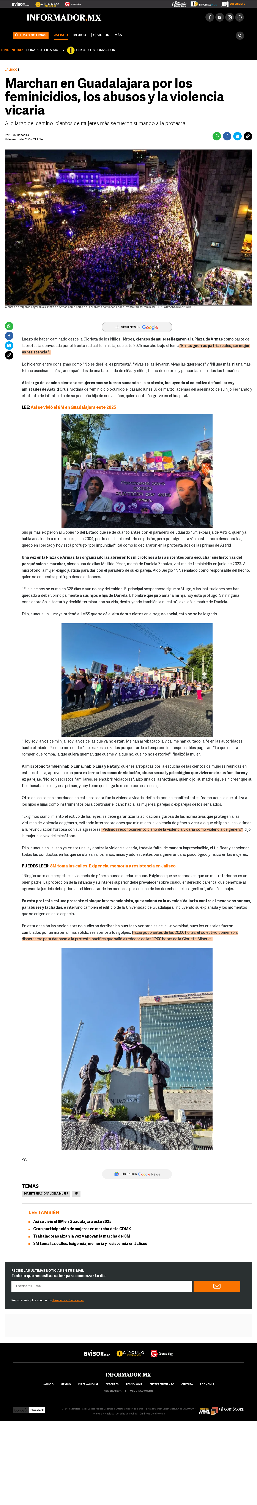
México (79, 35)
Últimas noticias (30, 35)
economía (207, 1384)
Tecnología (134, 1384)
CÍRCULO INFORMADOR (95, 50)
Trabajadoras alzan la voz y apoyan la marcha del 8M (81, 1237)
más (121, 35)
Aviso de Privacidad (103, 1414)
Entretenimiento (162, 1384)
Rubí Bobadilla (20, 135)
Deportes (112, 1384)
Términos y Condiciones (68, 1300)
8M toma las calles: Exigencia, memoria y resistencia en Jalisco (113, 866)
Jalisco (61, 35)
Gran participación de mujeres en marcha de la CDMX (82, 1229)
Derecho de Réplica (126, 1414)
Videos (100, 35)
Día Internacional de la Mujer (46, 1194)
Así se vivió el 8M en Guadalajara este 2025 (73, 408)
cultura (187, 1384)
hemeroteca (112, 1391)
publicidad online (141, 1391)
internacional (88, 1384)
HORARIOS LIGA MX (42, 50)
